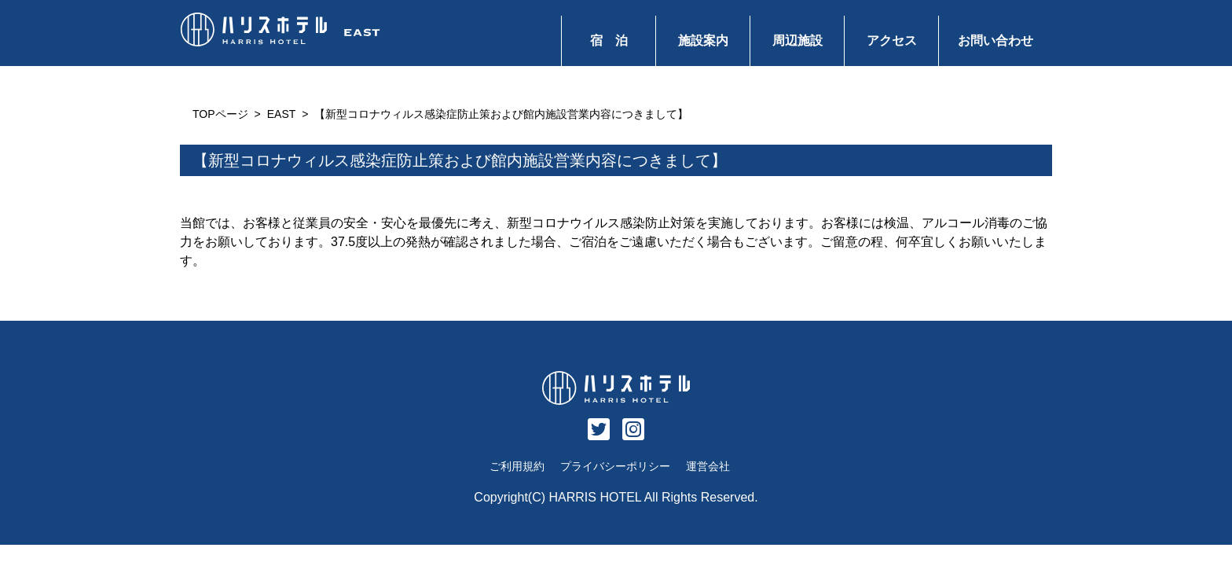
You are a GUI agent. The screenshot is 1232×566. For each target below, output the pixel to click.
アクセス (892, 40)
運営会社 (708, 466)
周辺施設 (797, 40)
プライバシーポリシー (615, 466)
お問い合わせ (995, 40)
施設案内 (703, 40)
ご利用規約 (517, 466)
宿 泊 (609, 40)
